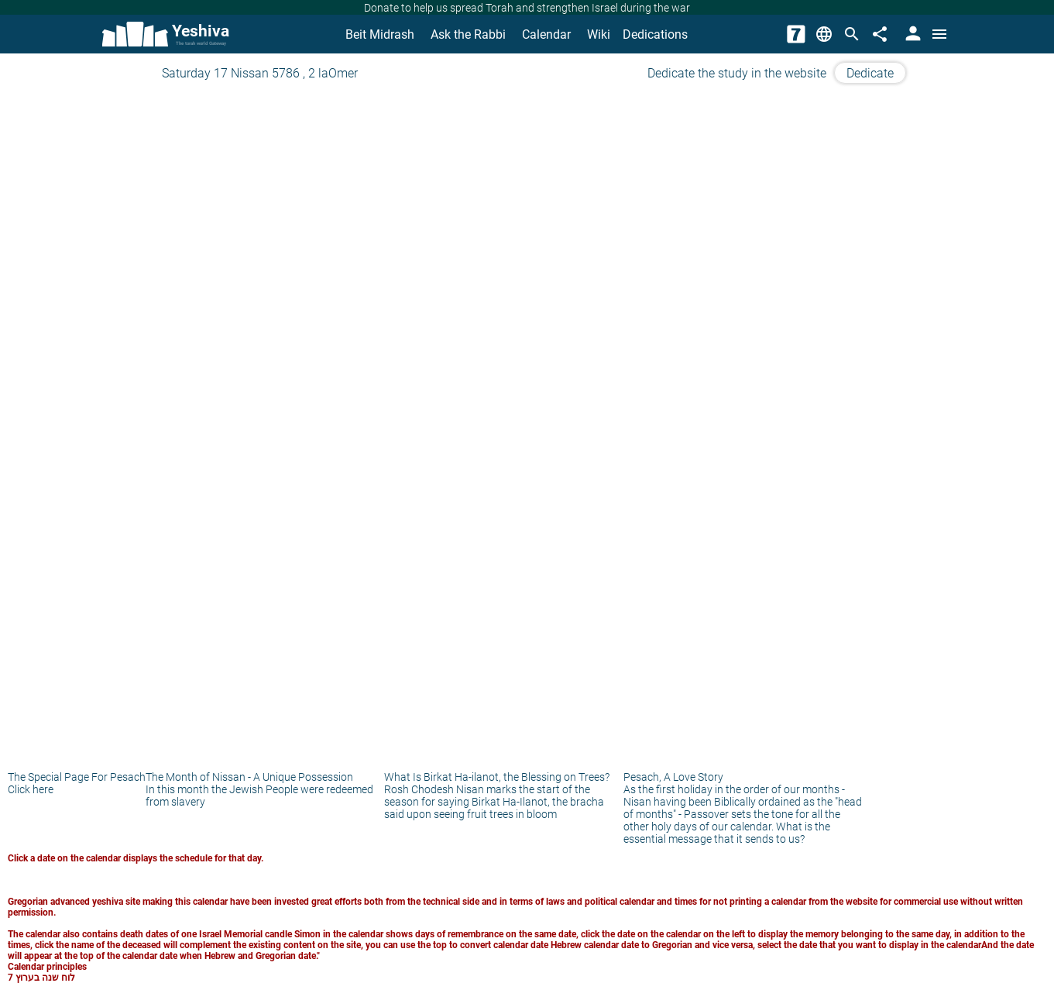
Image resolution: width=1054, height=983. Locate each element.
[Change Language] (824, 34)
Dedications (655, 34)
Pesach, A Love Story (673, 777)
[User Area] (911, 34)
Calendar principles (47, 966)
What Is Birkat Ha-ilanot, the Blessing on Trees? (496, 777)
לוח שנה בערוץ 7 (41, 977)
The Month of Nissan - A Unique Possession (249, 777)
